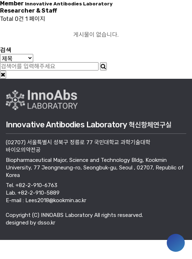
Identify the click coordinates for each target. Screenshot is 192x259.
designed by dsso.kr (30, 222)
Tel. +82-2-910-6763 (31, 185)
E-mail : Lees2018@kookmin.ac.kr (46, 200)
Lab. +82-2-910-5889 (33, 193)
